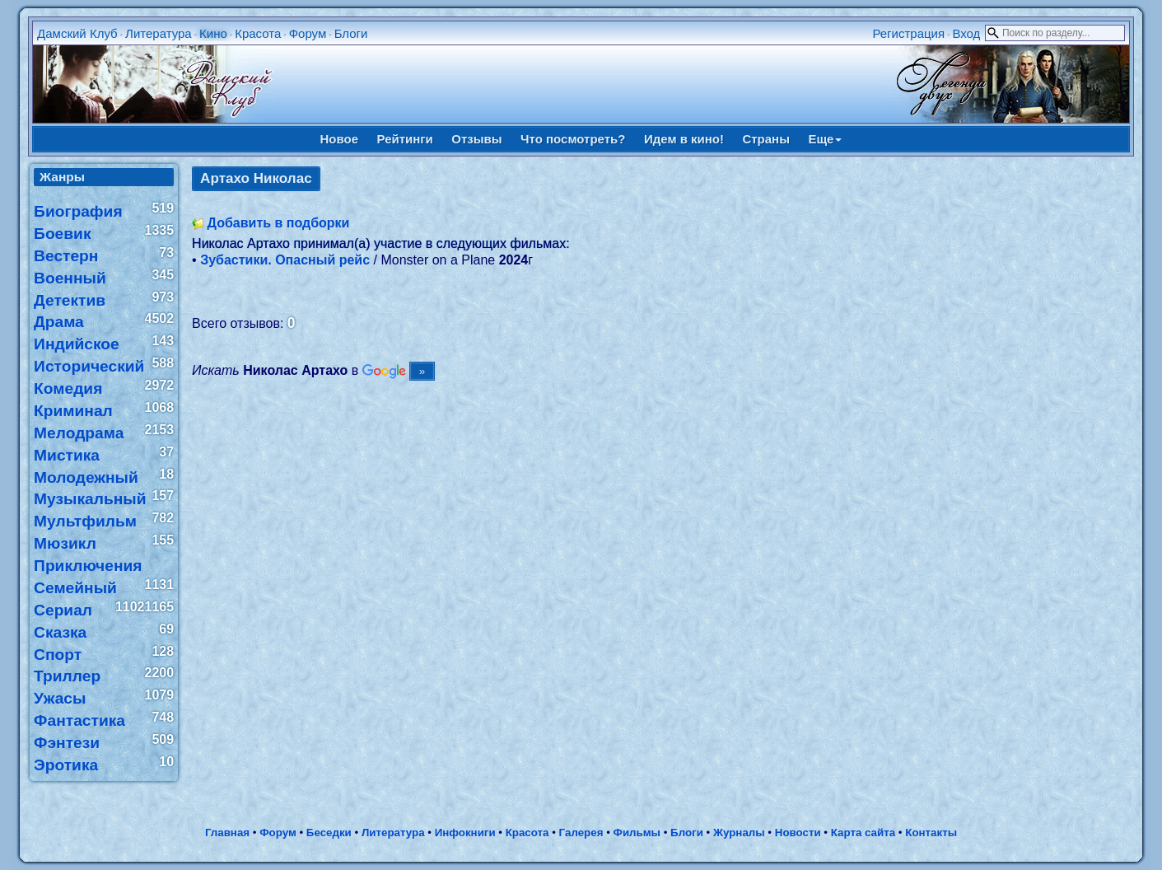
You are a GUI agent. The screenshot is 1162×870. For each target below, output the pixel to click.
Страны (766, 139)
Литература (158, 33)
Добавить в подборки (279, 223)
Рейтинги (405, 139)
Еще (825, 139)
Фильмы (637, 832)
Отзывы (476, 139)
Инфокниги (465, 832)
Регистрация (908, 33)
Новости (798, 832)
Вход (966, 33)
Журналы (739, 832)
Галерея (581, 832)
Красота (258, 33)
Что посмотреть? (572, 139)
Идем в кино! (684, 139)
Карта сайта (863, 832)
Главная (227, 832)
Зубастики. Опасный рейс (285, 260)
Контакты (931, 832)
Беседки (329, 832)
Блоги (351, 33)
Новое (339, 139)
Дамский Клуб (77, 33)
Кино (213, 33)
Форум (308, 33)
